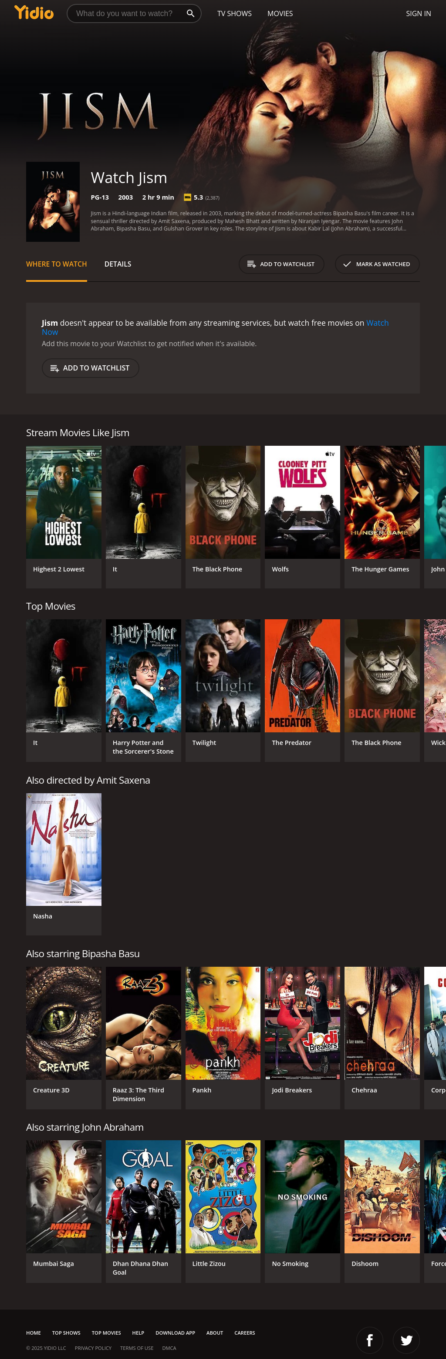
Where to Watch (56, 264)
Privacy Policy (93, 1348)
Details (118, 264)
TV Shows (234, 13)
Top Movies (106, 1332)
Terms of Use (136, 1348)
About (214, 1332)
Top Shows (66, 1332)
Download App (175, 1332)
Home (33, 1332)
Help (138, 1332)
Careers (244, 1332)
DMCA (169, 1348)
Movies (280, 13)
